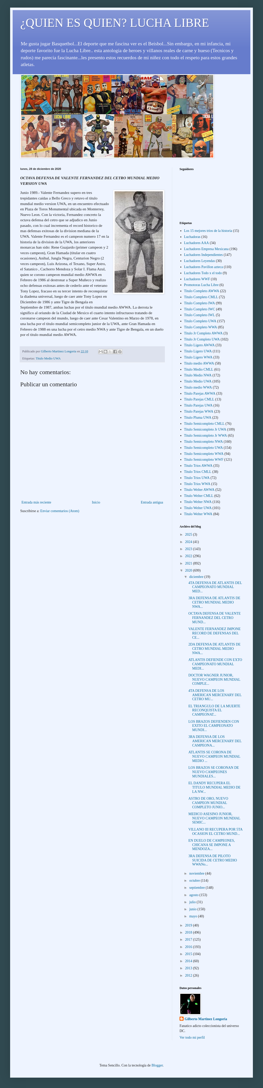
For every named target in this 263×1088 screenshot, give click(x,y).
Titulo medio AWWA (199, 363)
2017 (189, 939)
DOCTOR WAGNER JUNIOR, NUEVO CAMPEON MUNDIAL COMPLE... (214, 679)
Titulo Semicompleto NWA (203, 442)
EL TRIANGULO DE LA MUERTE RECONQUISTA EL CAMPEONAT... (214, 710)
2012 (189, 975)
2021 (189, 563)
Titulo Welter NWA (198, 502)
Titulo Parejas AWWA (199, 393)
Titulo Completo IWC (199, 309)
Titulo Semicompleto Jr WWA (205, 435)
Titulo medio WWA (198, 387)
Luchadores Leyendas (199, 261)
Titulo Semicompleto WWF (204, 459)
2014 (189, 961)
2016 (189, 947)
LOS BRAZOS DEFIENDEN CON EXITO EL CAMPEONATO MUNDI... (213, 726)
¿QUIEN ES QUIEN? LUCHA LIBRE (114, 22)
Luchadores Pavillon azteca (203, 267)
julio (192, 902)
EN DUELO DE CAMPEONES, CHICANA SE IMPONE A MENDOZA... (211, 845)
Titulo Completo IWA (199, 303)
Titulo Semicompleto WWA (204, 454)
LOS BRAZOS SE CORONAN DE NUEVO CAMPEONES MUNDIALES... (213, 772)
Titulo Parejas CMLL (199, 399)
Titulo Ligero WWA (198, 357)
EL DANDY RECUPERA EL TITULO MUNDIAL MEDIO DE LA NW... (214, 787)
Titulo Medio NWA (198, 375)
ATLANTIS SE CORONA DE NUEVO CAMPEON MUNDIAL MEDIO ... (214, 756)
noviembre (197, 873)
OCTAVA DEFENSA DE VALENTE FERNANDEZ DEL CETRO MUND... (214, 618)
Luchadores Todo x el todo (203, 273)
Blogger (157, 1065)
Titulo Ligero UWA (198, 351)
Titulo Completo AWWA (201, 291)
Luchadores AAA (196, 243)
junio (193, 909)
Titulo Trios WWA (197, 484)
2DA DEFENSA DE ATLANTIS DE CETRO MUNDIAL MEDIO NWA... (214, 648)
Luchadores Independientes (203, 255)
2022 (189, 556)
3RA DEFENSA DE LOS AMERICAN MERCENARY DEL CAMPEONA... (215, 741)
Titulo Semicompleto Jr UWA (205, 429)
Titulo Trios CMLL (197, 472)
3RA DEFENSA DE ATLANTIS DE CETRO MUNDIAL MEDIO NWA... (214, 602)
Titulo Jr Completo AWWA (203, 333)
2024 (189, 542)
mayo (193, 916)
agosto (194, 895)
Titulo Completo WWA (200, 327)
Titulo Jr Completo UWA (202, 339)
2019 (189, 925)
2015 (189, 954)
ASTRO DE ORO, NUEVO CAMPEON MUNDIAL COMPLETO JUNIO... (208, 803)
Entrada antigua (152, 502)
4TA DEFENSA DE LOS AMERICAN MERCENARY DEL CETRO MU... (215, 695)
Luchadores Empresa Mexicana (206, 249)
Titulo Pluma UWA (197, 417)
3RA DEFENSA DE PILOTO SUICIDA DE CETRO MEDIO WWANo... (212, 860)
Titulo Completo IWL (199, 315)
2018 (189, 932)
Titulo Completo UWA (200, 321)
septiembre (197, 888)
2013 (189, 968)
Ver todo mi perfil (192, 1037)
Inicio (96, 502)
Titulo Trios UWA (197, 478)
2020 (189, 570)
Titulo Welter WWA (198, 514)
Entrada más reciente (36, 502)
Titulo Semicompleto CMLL (204, 424)
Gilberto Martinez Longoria (206, 1019)
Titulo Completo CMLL (201, 297)
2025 (189, 534)
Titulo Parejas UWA (198, 405)
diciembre (196, 577)
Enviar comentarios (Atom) (59, 511)
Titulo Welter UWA (198, 508)
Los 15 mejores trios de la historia (208, 231)
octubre (195, 880)
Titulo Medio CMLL (198, 369)
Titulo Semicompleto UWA (203, 448)
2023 (189, 549)
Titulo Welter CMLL (198, 496)
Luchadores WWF (197, 279)
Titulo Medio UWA (48, 358)
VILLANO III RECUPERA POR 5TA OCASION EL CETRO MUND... (215, 832)
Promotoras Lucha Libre (201, 285)
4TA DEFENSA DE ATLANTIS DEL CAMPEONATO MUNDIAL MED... (215, 587)
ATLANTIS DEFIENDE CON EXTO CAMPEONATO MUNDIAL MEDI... (215, 664)
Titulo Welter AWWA (199, 490)
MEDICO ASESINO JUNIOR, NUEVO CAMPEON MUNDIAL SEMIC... (214, 818)
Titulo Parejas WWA (198, 411)
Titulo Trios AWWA (198, 466)
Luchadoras (192, 237)
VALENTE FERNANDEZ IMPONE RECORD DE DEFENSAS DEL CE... (214, 633)
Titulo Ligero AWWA (199, 345)
